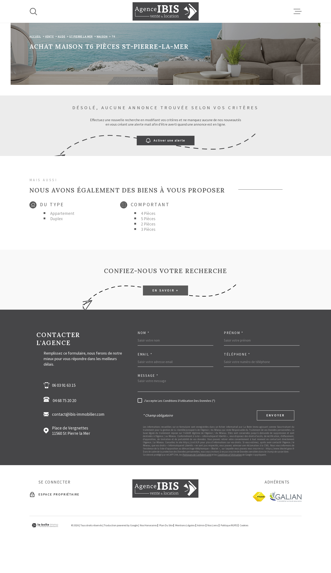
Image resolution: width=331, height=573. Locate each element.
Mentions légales (185, 553)
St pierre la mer (80, 64)
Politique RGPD (229, 553)
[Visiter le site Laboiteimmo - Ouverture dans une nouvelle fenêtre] (44, 553)
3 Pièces (148, 257)
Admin (201, 553)
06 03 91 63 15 (63, 413)
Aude (61, 64)
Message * (148, 403)
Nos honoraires (148, 553)
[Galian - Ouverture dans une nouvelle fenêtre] (285, 525)
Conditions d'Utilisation (229, 482)
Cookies (244, 553)
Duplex (56, 246)
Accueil (35, 64)
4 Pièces (148, 241)
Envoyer (275, 443)
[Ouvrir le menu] (298, 12)
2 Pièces (148, 251)
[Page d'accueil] (166, 11)
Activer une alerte (165, 168)
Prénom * (233, 360)
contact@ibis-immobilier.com (78, 442)
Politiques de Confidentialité (197, 482)
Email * (145, 382)
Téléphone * (237, 382)
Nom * (144, 360)
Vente (49, 64)
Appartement (62, 241)
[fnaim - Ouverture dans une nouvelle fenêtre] (259, 524)
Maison (102, 64)
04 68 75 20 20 (61, 428)
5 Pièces (148, 246)
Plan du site (166, 553)
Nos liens (212, 553)
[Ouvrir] (33, 12)
